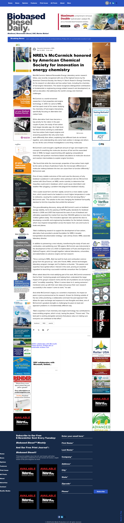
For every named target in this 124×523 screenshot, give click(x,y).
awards (51, 323)
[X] (116, 3)
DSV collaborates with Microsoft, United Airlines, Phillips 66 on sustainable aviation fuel (45, 363)
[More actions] (90, 49)
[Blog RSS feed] (107, 3)
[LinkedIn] (113, 3)
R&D (44, 323)
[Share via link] (48, 330)
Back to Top (121, 516)
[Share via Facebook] (34, 330)
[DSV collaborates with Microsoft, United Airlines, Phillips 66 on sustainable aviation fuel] (45, 351)
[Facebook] (110, 3)
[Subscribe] (101, 491)
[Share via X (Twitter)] (38, 330)
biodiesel (36, 323)
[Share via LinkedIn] (43, 330)
